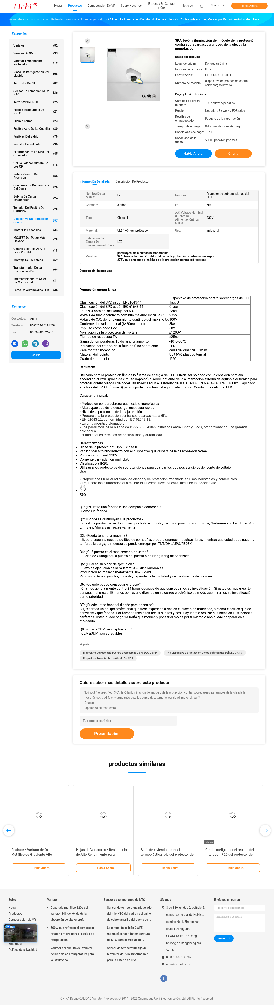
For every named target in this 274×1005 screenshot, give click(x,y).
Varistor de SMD (36, 53)
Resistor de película (36, 144)
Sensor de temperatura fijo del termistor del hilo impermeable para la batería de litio (127, 954)
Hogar (13, 907)
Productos (15, 913)
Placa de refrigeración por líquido (36, 73)
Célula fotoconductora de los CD (36, 164)
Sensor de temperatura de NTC (36, 92)
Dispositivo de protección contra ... (36, 220)
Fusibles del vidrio (36, 136)
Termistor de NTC (36, 83)
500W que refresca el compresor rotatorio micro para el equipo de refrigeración (72, 934)
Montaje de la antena (36, 260)
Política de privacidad (23, 949)
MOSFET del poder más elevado (36, 239)
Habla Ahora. (249, 6)
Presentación (107, 733)
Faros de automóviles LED (36, 290)
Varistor (36, 45)
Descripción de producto (132, 181)
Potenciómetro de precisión (36, 175)
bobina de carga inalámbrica (36, 198)
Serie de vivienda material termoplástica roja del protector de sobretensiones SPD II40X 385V (167, 854)
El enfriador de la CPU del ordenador (36, 153)
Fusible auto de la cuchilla (36, 129)
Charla (36, 355)
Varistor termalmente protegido (36, 62)
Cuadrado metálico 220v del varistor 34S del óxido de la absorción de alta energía (69, 913)
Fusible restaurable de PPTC (36, 111)
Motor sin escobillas (36, 230)
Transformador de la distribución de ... (36, 269)
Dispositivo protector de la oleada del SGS (108, 658)
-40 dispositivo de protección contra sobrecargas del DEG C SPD (204, 652)
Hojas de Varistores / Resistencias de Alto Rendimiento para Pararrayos (102, 854)
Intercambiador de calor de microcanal (36, 280)
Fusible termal (36, 121)
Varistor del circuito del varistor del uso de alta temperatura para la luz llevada (72, 954)
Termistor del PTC (36, 102)
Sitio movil (15, 943)
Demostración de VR (22, 919)
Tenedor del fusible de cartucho (36, 209)
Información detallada (95, 181)
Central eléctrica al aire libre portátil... (36, 250)
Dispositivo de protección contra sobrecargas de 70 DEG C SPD (120, 652)
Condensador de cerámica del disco (36, 187)
